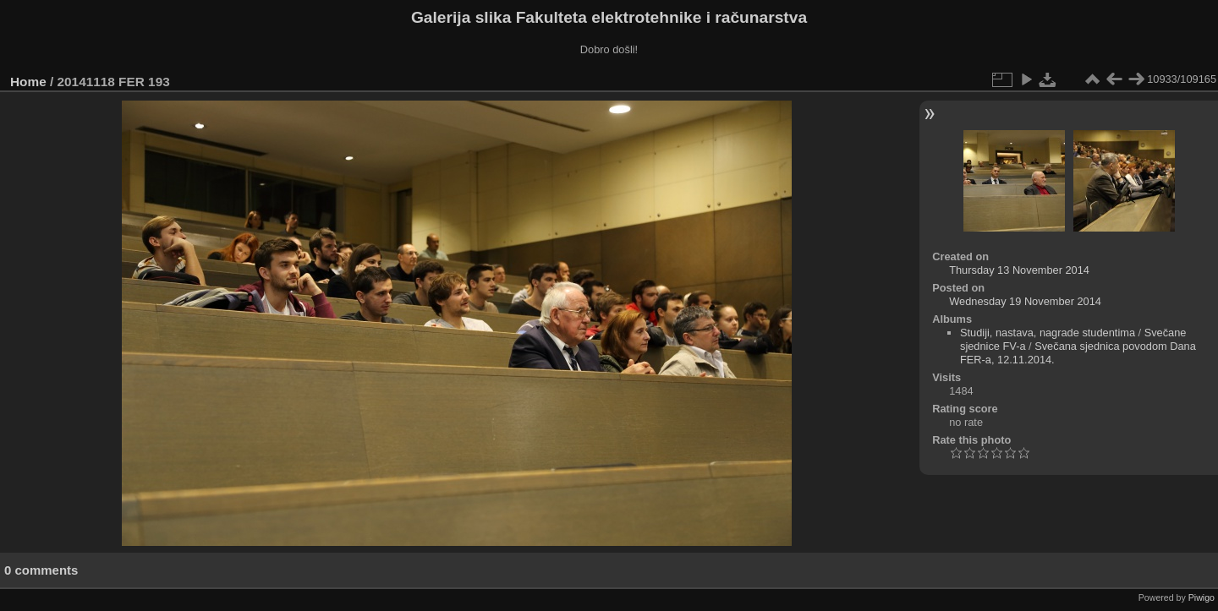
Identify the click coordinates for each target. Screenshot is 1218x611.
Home (28, 81)
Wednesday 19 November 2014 (1025, 301)
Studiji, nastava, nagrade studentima (1047, 332)
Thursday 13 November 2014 (1019, 270)
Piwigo (1201, 597)
